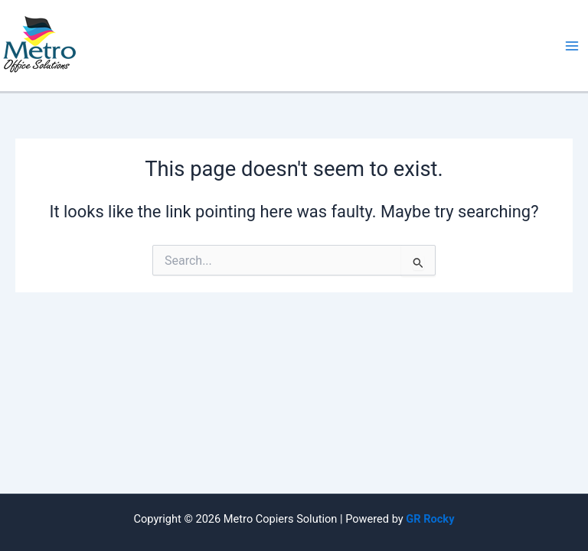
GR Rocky (430, 519)
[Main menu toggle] (572, 46)
